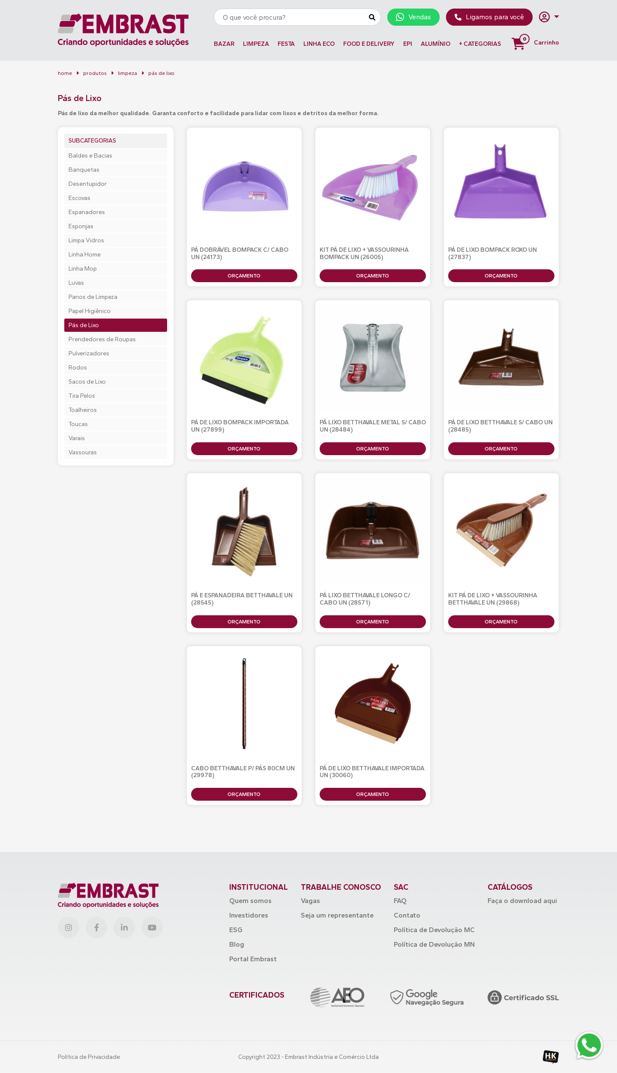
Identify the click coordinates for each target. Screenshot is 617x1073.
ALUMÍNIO (435, 44)
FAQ (400, 901)
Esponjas (81, 226)
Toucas (78, 424)
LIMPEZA (256, 44)
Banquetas (84, 169)
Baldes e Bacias (90, 155)
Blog (236, 944)
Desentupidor (88, 184)
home (65, 73)
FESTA (286, 44)
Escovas (79, 198)
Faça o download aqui (522, 901)
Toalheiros (83, 410)
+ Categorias (480, 44)
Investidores (248, 915)
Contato (407, 915)
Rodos (78, 367)
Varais (77, 438)
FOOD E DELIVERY (369, 44)
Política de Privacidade (89, 1057)
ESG (236, 930)
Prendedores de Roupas (102, 339)
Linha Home (85, 254)
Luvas (76, 282)
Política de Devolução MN (434, 944)
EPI (407, 44)
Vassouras (83, 452)
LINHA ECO (319, 44)
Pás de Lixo (84, 325)
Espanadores (87, 212)
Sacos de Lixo (87, 381)
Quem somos (250, 901)
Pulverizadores (89, 353)
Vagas (310, 901)
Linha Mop (83, 268)
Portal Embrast (253, 959)
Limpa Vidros (86, 240)
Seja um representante (337, 915)
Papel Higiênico (90, 311)
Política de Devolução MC (434, 930)
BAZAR (224, 44)
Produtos (95, 73)
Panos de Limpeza (93, 297)
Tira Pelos (82, 395)
